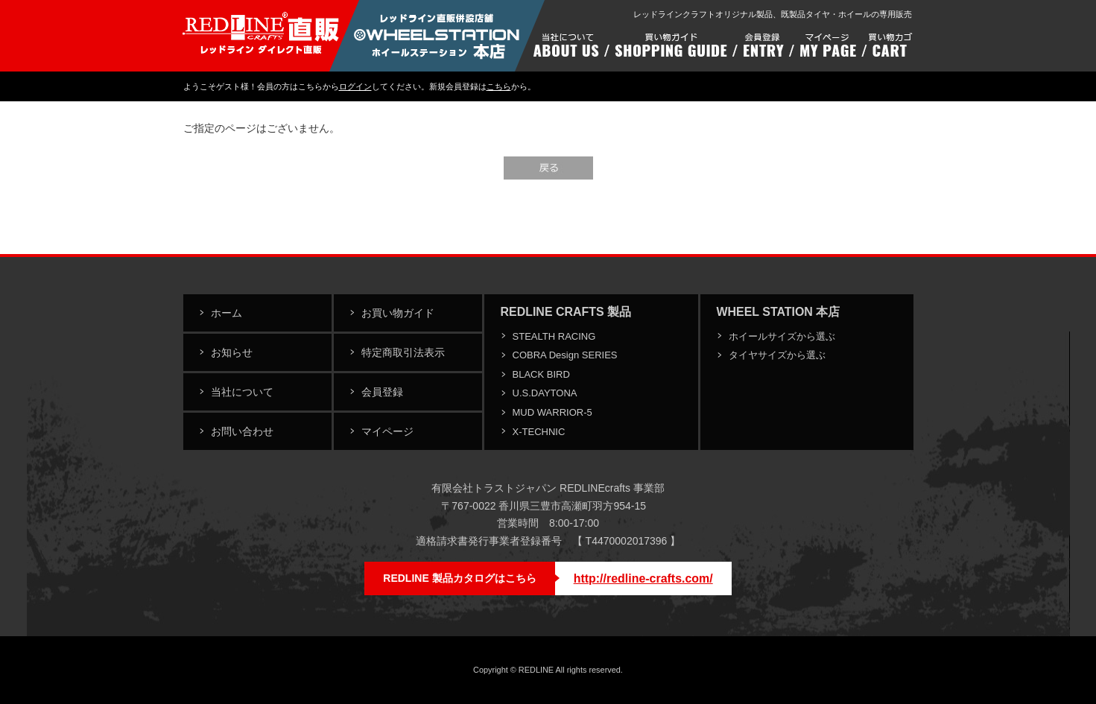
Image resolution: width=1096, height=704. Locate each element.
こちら (499, 86)
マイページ (387, 431)
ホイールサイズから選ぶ (782, 336)
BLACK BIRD (541, 374)
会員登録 (382, 392)
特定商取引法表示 (403, 352)
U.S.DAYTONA (545, 393)
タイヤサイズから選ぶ (777, 355)
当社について (242, 392)
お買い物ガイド (397, 313)
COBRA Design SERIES (565, 355)
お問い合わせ (242, 431)
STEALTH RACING (554, 336)
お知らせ (232, 352)
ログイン (355, 86)
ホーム (226, 313)
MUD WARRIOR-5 (552, 412)
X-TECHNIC (539, 431)
